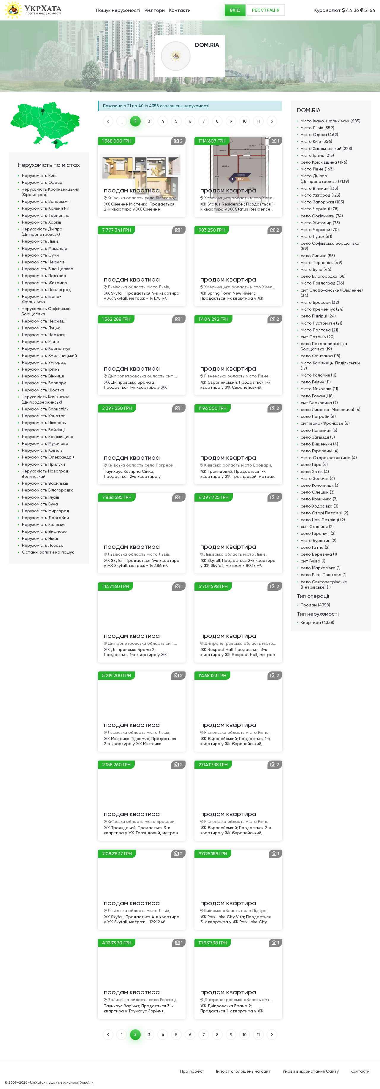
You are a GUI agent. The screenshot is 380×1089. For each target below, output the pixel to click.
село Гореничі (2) (318, 533)
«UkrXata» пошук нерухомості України (61, 1082)
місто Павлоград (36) (322, 283)
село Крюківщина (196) (324, 162)
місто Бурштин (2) (318, 540)
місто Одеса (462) (319, 134)
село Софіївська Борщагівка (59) (330, 246)
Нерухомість (39, 175)
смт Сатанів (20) (318, 336)
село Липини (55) (318, 255)
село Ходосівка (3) (319, 506)
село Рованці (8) (317, 395)
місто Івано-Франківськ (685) (330, 120)
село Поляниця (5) (319, 430)
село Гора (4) (314, 464)
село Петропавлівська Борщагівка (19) (324, 346)
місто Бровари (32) (320, 302)
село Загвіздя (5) (318, 437)
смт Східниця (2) (317, 526)
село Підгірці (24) (318, 316)
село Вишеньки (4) (319, 444)
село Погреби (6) (318, 416)
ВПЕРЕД (272, 121)
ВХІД (235, 10)
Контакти (180, 10)
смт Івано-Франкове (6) (325, 423)
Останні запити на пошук (48, 552)
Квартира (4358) (317, 622)
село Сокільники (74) (322, 216)
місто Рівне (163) (317, 169)
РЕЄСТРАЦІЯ (266, 10)
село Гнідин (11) (316, 382)
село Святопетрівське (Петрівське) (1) (324, 584)
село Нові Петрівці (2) (323, 519)
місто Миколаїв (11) (319, 388)
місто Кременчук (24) (322, 309)
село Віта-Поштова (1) (323, 574)
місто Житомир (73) (320, 222)
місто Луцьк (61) (316, 236)
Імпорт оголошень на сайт (243, 1071)
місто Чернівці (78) (319, 208)
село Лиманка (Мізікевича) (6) (330, 409)
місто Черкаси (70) (320, 229)
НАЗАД (108, 121)
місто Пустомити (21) (321, 323)
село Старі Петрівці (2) (324, 512)
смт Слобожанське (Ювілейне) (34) (332, 293)
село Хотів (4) (315, 471)
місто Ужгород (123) (320, 195)
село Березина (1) (319, 554)
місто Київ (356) (316, 141)
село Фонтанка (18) (320, 355)
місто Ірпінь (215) (317, 155)
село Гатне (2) (315, 547)
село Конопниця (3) (320, 485)
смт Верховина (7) (319, 402)
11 (258, 121)
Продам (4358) (315, 605)
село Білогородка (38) (323, 276)
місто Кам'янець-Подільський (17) (330, 366)
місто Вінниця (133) (319, 188)
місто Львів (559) (317, 127)
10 (245, 121)
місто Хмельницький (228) (326, 148)
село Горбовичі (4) (319, 450)
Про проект (192, 1071)
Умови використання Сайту (311, 1071)
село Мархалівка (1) (321, 567)
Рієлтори (155, 10)
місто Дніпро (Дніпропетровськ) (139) (325, 178)
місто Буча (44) (316, 269)
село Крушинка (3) (319, 499)
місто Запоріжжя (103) (322, 202)
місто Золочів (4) (318, 478)
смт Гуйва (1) (313, 561)
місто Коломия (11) (318, 375)
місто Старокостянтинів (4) (329, 457)
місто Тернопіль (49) (321, 262)
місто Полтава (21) (319, 330)
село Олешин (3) (318, 492)
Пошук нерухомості (118, 10)
